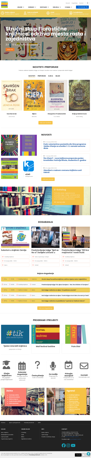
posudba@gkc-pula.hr (75, 439)
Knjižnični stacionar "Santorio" (74, 410)
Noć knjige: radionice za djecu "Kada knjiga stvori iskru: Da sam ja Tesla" (65, 295)
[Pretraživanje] (82, 7)
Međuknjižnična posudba (7, 434)
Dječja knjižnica (73, 397)
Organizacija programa (7, 439)
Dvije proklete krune (79, 114)
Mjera (34, 114)
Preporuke (42, 76)
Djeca (50, 76)
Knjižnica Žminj (73, 407)
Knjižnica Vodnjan (74, 405)
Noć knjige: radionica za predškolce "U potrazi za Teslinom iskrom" (63, 301)
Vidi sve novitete (45, 123)
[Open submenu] (24, 7)
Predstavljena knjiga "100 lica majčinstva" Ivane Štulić (75, 251)
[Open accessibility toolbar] (88, 453)
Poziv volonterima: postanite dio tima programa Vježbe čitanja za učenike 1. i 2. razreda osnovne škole (65, 146)
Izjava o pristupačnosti (14, 422)
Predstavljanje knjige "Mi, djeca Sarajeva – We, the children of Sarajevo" (65, 284)
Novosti (68, 3)
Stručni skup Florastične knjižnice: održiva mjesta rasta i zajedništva (64, 279)
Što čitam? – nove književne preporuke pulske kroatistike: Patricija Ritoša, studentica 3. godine (65, 159)
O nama (67, 7)
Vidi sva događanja (46, 308)
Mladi (58, 76)
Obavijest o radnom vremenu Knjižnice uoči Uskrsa (63, 171)
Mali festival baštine (45, 346)
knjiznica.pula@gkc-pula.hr (72, 436)
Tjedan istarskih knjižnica (15, 346)
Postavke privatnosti (29, 422)
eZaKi (22, 434)
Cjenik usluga (45, 434)
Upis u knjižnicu (4, 432)
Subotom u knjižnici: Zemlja (13, 250)
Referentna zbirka (14, 397)
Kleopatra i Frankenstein (57, 114)
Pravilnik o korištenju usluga (48, 436)
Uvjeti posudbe (4, 436)
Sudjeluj (56, 7)
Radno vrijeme (45, 432)
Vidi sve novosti (48, 179)
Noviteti (81, 3)
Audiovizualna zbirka (15, 401)
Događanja (74, 3)
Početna (3, 422)
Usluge (19, 7)
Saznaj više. (10, 49)
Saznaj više (59, 202)
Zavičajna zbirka (14, 395)
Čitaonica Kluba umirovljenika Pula (74, 402)
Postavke (86, 455)
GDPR (39, 422)
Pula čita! (75, 346)
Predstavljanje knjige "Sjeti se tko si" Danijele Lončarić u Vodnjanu (45, 251)
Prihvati (78, 455)
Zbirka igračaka (13, 403)
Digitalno (43, 7)
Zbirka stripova (13, 399)
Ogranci (31, 7)
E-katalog (23, 432)
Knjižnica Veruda (73, 399)
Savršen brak (12, 114)
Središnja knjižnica (74, 395)
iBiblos (22, 436)
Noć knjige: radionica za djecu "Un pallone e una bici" (59, 290)
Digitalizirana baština (26, 439)
